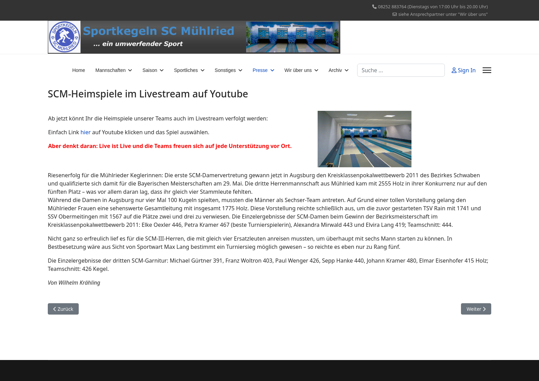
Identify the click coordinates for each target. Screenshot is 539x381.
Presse (260, 70)
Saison (149, 70)
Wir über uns (298, 70)
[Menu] (487, 70)
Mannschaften (111, 70)
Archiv (335, 70)
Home (78, 70)
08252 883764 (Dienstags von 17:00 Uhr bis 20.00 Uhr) (433, 7)
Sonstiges (225, 70)
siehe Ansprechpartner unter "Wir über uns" (443, 14)
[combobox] (401, 70)
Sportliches (186, 70)
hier (85, 132)
